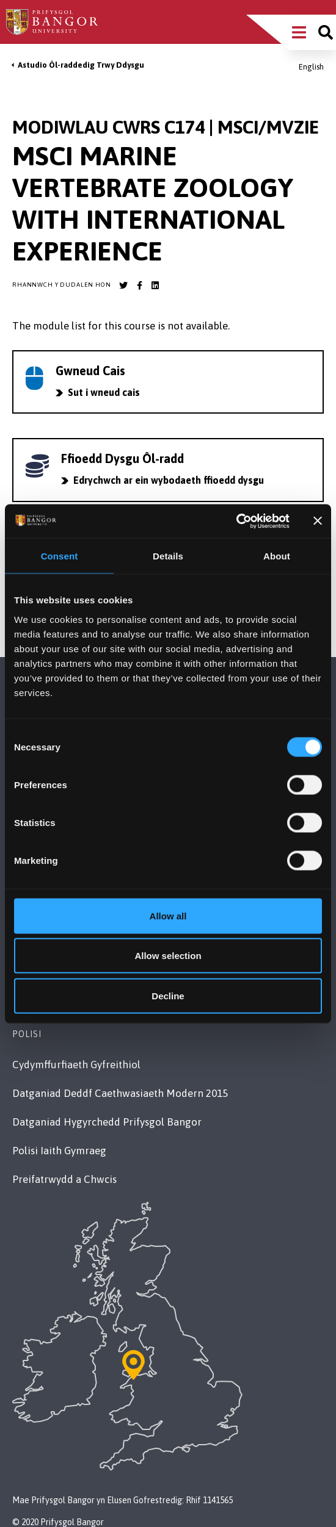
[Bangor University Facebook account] (139, 285)
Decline (168, 995)
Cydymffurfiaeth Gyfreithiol (76, 1064)
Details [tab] (168, 556)
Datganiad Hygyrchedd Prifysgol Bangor (107, 1122)
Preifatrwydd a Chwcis (64, 1179)
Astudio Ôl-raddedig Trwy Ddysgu (81, 65)
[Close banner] (317, 521)
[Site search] (325, 32)
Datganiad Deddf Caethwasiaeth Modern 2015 (120, 1093)
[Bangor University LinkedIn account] (155, 285)
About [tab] (276, 556)
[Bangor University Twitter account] (123, 285)
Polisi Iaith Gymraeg (59, 1150)
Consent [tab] (59, 556)
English (311, 67)
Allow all (168, 915)
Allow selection (167, 955)
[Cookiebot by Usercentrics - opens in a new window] (236, 521)
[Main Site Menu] (299, 32)
